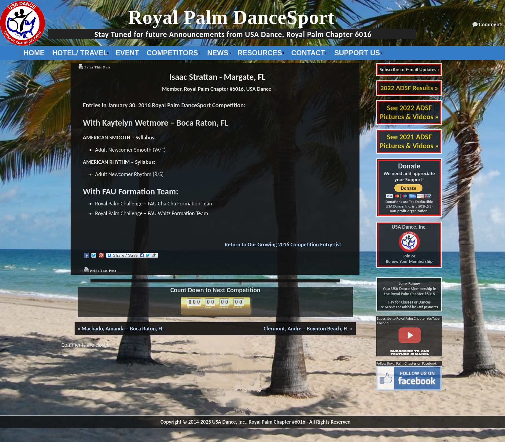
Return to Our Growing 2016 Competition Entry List (283, 244)
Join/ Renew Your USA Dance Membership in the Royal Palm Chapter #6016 (409, 289)
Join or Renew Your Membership (409, 244)
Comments (491, 24)
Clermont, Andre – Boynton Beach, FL (306, 328)
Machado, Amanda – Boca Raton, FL (122, 328)
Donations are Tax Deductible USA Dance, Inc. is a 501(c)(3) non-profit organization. (409, 206)
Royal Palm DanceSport (231, 17)
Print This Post (97, 67)
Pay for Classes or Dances (409, 302)
